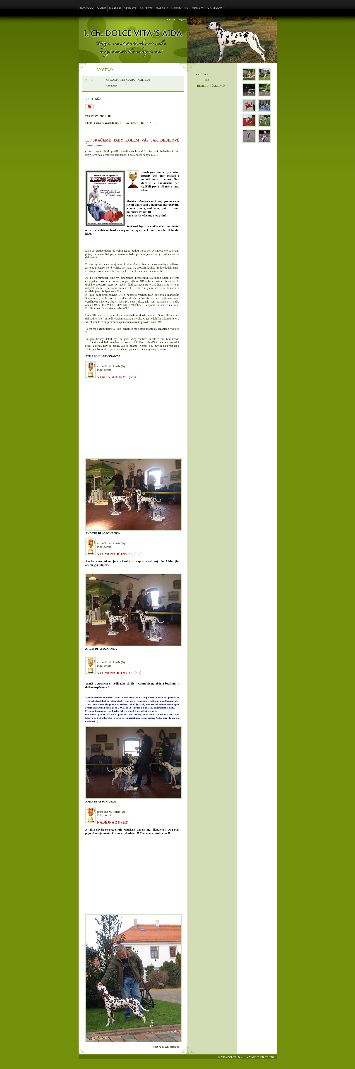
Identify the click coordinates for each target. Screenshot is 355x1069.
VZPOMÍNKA (180, 8)
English (182, 19)
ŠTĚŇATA (130, 8)
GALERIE (162, 8)
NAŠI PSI (115, 8)
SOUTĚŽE (146, 8)
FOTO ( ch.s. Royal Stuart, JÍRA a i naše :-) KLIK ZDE (120, 123)
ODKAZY (198, 8)
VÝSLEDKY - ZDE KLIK (98, 116)
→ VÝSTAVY (200, 74)
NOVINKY (87, 8)
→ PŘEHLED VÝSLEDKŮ (208, 85)
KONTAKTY (215, 8)
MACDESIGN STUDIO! (262, 1057)
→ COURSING (201, 80)
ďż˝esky (171, 19)
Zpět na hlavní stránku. (166, 1046)
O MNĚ (101, 8)
